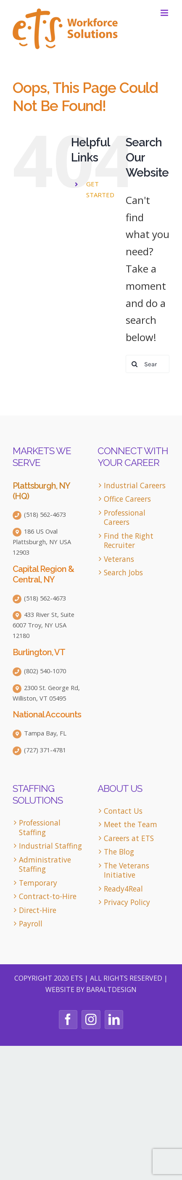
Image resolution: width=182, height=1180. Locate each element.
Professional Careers (124, 517)
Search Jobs (123, 572)
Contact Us (123, 811)
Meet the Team (130, 824)
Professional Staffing (40, 827)
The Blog (119, 852)
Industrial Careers (135, 485)
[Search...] (147, 364)
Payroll (30, 924)
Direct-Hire (37, 910)
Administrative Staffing (45, 864)
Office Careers (127, 499)
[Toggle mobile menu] (165, 12)
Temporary (38, 883)
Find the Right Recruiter (128, 540)
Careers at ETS (129, 838)
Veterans (119, 559)
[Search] (135, 364)
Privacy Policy (127, 902)
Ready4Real (123, 889)
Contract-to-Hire (47, 896)
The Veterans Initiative (126, 870)
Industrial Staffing (50, 846)
